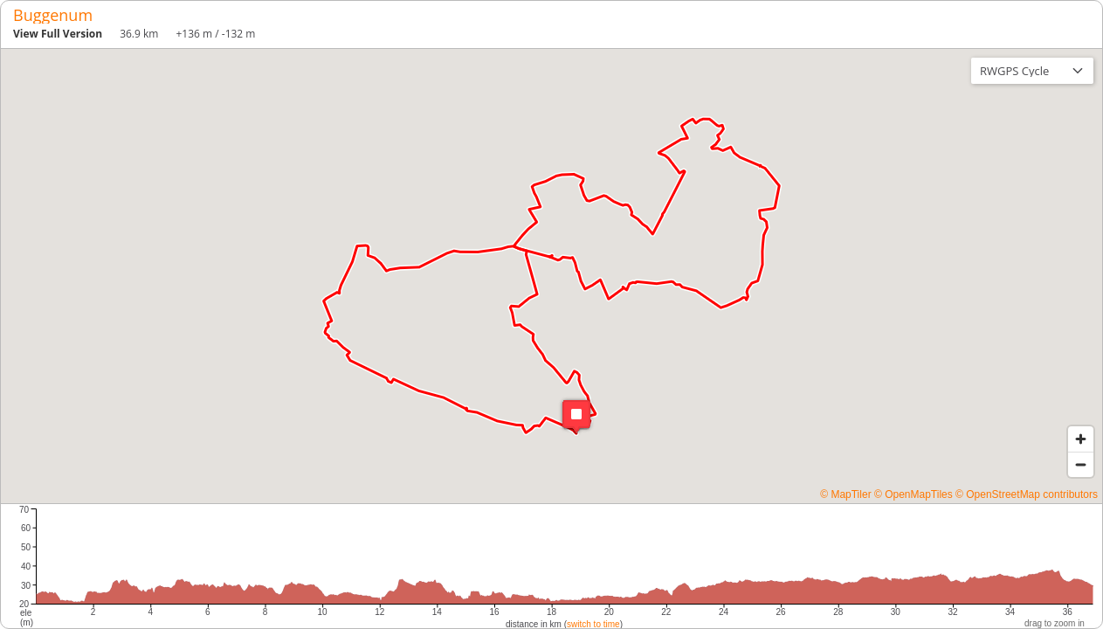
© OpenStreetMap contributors (1026, 494)
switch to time (593, 624)
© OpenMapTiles (913, 494)
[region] (551, 276)
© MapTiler (845, 494)
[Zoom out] (1080, 464)
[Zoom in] (1080, 439)
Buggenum (53, 14)
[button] (576, 417)
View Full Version (57, 33)
